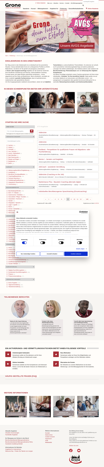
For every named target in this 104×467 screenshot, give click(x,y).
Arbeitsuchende (14, 219)
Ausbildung (12, 172)
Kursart (33, 8)
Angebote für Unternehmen (13, 449)
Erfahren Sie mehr (73, 445)
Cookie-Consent (50, 436)
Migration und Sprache (51, 110)
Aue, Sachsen (13, 151)
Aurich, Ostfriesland (15, 153)
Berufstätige (13, 227)
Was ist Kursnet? (39, 414)
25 (96, 203)
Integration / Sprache (15, 202)
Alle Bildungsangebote (76, 3)
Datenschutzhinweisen (50, 234)
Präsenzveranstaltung (16, 276)
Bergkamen (12, 161)
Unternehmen (13, 241)
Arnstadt (12, 149)
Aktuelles (55, 3)
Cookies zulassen (76, 253)
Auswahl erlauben (52, 253)
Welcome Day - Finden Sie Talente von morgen (19, 451)
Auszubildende (14, 223)
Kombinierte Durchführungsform (19, 272)
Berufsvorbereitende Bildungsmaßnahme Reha (19, 442)
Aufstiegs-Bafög (13, 251)
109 (87, 199)
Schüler (11, 237)
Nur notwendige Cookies (28, 253)
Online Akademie (93, 8)
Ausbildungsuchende (16, 221)
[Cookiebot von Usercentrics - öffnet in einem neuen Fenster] (80, 212)
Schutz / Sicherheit (15, 208)
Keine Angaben (14, 282)
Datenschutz (49, 435)
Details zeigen (80, 248)
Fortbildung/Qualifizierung (16, 180)
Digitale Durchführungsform (17, 270)
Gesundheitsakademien (76, 8)
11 (77, 199)
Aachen (11, 145)
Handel (11, 200)
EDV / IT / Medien (14, 192)
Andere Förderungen (15, 249)
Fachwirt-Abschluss (15, 178)
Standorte (26, 8)
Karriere (62, 3)
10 (74, 199)
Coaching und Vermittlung (15, 109)
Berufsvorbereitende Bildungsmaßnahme (17, 440)
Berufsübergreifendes (16, 191)
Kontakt (67, 3)
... (51, 199)
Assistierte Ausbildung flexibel (14, 444)
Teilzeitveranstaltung (15, 286)
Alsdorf (11, 147)
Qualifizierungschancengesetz (18, 261)
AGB (46, 440)
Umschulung (12, 184)
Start (6, 55)
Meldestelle (48, 442)
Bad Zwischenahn (14, 157)
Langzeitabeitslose (15, 233)
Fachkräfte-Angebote (11, 434)
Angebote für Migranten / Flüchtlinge (87, 413)
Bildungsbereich (43, 8)
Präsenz (11, 274)
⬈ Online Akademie (40, 3)
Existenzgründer (14, 231)
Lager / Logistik (14, 204)
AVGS (11, 247)
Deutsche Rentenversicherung (18, 259)
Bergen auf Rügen (14, 159)
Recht (11, 206)
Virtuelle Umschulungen (12, 433)
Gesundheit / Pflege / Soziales (18, 196)
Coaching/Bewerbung (16, 176)
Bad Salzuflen (13, 155)
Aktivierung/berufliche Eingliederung (20, 170)
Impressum (67, 234)
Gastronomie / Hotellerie (16, 195)
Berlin (11, 163)
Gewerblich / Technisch (16, 199)
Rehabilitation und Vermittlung (87, 109)
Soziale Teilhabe (14, 263)
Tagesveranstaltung (15, 284)
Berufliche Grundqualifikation (18, 174)
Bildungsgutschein (14, 257)
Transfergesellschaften (15, 239)
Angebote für (54, 8)
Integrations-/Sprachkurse (16, 182)
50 (98, 203)
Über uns (49, 3)
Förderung (63, 8)
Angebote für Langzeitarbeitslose (64, 413)
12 (80, 199)
